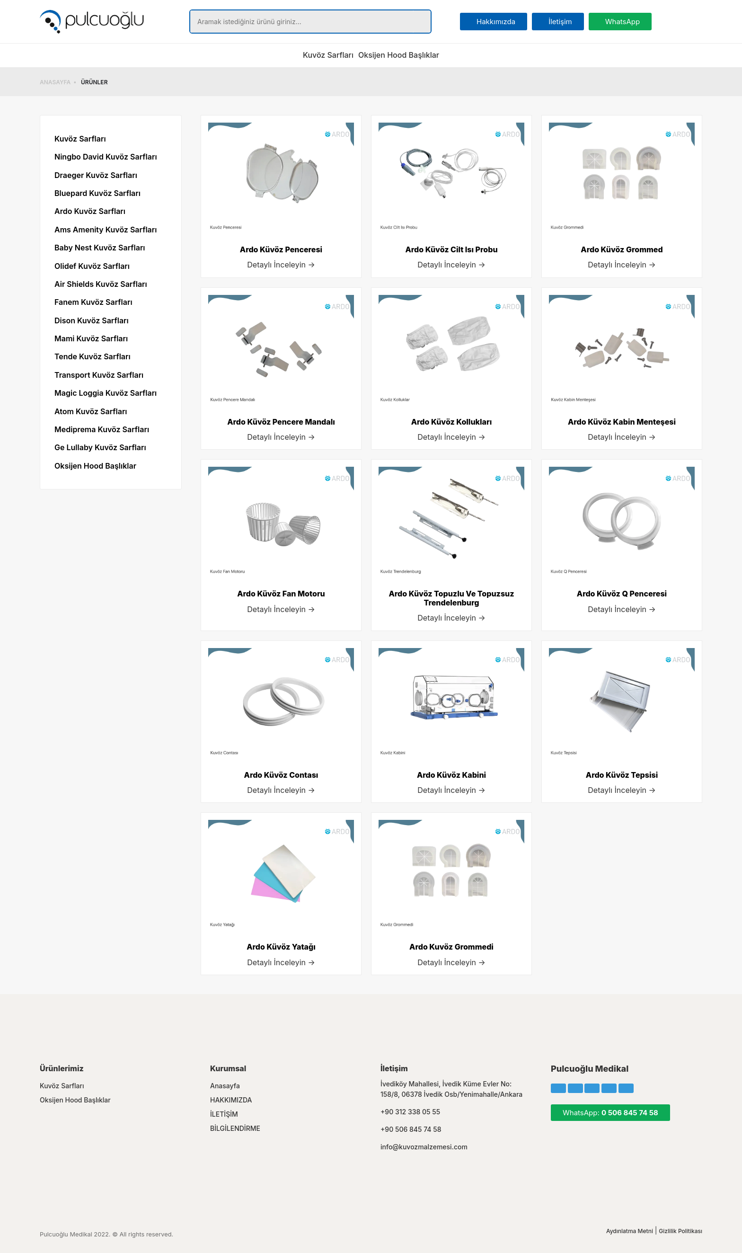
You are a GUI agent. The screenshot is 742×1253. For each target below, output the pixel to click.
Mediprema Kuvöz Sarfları (101, 429)
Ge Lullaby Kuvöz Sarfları (100, 447)
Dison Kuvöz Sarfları (91, 320)
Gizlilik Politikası (680, 1231)
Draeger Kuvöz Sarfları (95, 175)
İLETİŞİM (224, 1114)
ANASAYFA (55, 82)
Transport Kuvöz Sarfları (98, 375)
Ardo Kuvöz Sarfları (89, 211)
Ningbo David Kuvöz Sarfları (105, 156)
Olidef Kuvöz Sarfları (92, 266)
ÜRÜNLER (94, 82)
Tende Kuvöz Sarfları (92, 356)
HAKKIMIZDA (231, 1100)
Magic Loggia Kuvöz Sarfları (105, 393)
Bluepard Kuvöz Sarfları (97, 193)
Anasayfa (225, 1086)
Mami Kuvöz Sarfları (91, 338)
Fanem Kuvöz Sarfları (93, 302)
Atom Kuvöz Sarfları (90, 411)
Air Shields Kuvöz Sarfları (100, 284)
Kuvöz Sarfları (328, 55)
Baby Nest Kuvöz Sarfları (99, 247)
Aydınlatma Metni (629, 1231)
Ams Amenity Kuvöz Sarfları (105, 229)
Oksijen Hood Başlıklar (398, 55)
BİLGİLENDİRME (235, 1128)
